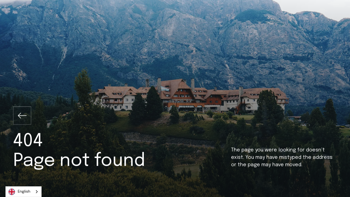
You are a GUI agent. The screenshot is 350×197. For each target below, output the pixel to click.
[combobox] (23, 191)
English (19, 192)
